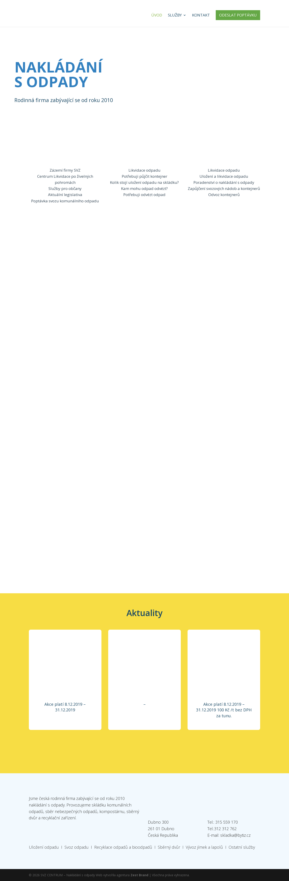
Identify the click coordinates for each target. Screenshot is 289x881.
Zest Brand (139, 875)
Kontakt (201, 16)
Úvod (156, 16)
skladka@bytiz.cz (235, 835)
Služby (175, 16)
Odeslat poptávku (238, 15)
